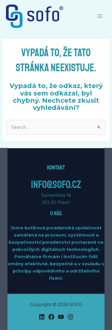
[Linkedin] (42, 317)
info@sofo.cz (56, 184)
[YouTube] (61, 317)
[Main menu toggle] (99, 16)
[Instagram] (70, 317)
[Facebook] (51, 317)
